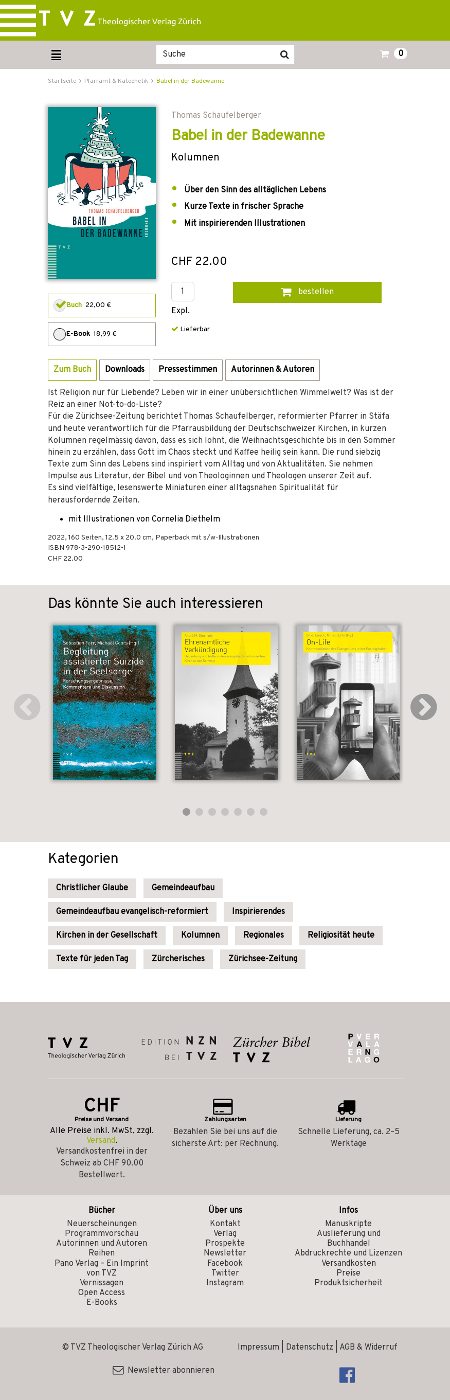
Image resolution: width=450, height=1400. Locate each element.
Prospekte (225, 1244)
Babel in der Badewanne (190, 81)
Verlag (225, 1234)
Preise (348, 1273)
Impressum (258, 1347)
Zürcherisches (178, 959)
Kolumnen (200, 935)
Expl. (180, 311)
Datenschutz (309, 1347)
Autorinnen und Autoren (101, 1244)
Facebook (225, 1264)
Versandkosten (348, 1264)
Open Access (101, 1293)
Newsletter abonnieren (163, 1371)
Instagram (225, 1283)
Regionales (263, 935)
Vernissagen (101, 1283)
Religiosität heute (341, 935)
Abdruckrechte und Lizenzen (348, 1253)
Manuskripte (348, 1224)
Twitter (225, 1273)
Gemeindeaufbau (183, 888)
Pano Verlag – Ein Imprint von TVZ (102, 1269)
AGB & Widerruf (368, 1347)
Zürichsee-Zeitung (262, 959)
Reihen (101, 1253)
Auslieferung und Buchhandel (349, 1239)
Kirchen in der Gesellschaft (106, 935)
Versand (100, 1141)
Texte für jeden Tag (92, 959)
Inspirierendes (258, 912)
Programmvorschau (101, 1234)
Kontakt (225, 1224)
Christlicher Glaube (92, 888)
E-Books (101, 1303)
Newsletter (225, 1253)
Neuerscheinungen (102, 1224)
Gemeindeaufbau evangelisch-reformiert (132, 912)
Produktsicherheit (348, 1283)
